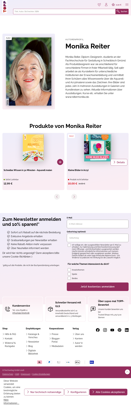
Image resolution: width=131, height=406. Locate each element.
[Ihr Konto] (106, 4)
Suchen (122, 11)
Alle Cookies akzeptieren (110, 392)
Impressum (25, 374)
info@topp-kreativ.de (20, 313)
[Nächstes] (74, 197)
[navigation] (65, 198)
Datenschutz (7, 374)
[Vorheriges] (57, 197)
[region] (28, 71)
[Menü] (127, 4)
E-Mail (69, 218)
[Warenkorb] (117, 4)
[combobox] (64, 11)
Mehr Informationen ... (11, 401)
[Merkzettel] (99, 4)
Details (120, 162)
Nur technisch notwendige (45, 392)
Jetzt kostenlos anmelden (98, 286)
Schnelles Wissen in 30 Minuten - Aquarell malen (28, 170)
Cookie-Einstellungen (41, 374)
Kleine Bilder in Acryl (78, 170)
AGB (17, 374)
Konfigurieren (78, 392)
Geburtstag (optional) (76, 232)
